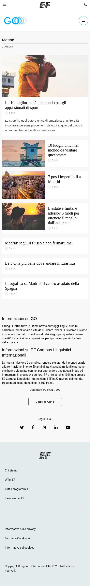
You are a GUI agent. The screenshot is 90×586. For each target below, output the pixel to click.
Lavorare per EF (15, 498)
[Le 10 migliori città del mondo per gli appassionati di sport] (45, 76)
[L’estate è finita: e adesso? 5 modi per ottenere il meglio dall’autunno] (45, 218)
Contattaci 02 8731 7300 (45, 389)
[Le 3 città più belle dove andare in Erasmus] (45, 266)
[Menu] (83, 20)
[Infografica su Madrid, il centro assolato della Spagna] (45, 288)
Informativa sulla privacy (20, 529)
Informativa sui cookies (19, 547)
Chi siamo (11, 470)
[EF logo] (45, 455)
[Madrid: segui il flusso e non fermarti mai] (45, 246)
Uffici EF (10, 479)
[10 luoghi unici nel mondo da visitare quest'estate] (45, 153)
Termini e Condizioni (18, 538)
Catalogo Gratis (45, 401)
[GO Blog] (15, 20)
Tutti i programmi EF (17, 489)
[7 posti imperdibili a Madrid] (45, 185)
